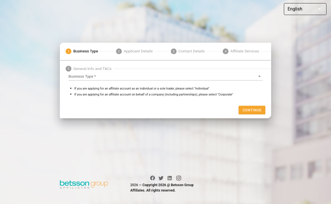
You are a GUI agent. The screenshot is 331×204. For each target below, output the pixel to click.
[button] (305, 9)
